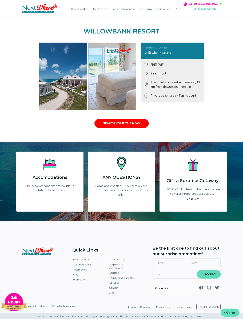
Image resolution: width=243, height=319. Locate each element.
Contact (113, 287)
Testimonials (145, 9)
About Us (114, 282)
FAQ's (177, 9)
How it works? (79, 9)
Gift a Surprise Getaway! (193, 180)
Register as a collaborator (116, 266)
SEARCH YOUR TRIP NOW (121, 123)
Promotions (79, 279)
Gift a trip (163, 9)
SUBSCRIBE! (209, 274)
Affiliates (114, 272)
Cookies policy (184, 307)
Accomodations (50, 177)
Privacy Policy (164, 307)
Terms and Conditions (140, 307)
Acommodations (123, 9)
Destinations (100, 9)
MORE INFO (193, 199)
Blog (111, 292)
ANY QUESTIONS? (121, 177)
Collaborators (116, 259)
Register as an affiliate (121, 277)
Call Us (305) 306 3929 (203, 3)
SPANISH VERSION (208, 307)
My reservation (206, 8)
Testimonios (80, 269)
